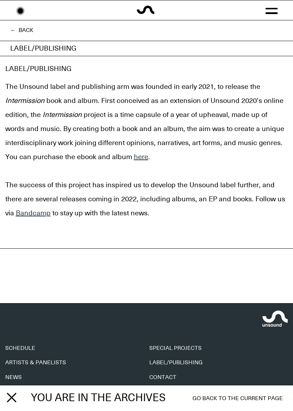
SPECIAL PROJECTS (175, 348)
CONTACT (162, 377)
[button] (272, 10)
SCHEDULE (20, 348)
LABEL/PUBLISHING (176, 362)
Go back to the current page (238, 398)
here (141, 157)
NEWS (13, 377)
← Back (21, 30)
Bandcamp (33, 213)
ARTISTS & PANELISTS (35, 362)
